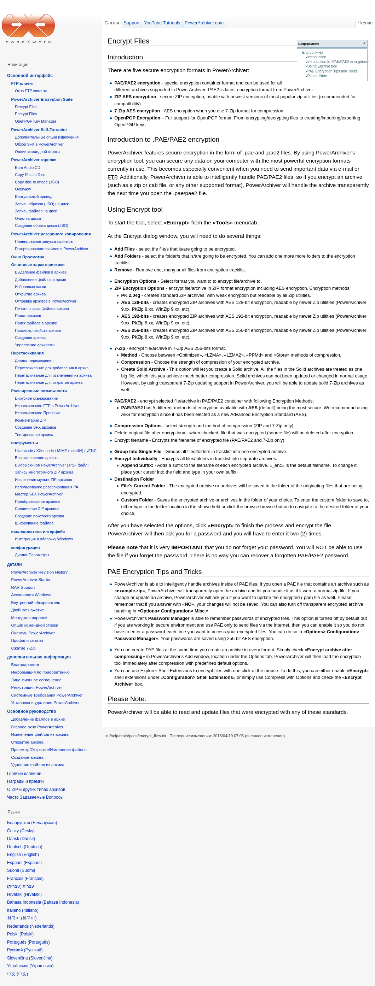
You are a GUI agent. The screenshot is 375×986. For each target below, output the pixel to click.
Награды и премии (25, 781)
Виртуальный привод (33, 196)
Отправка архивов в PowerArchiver (45, 301)
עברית (14, 886)
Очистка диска (28, 218)
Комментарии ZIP (30, 420)
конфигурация (25, 547)
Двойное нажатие (27, 610)
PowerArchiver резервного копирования (51, 234)
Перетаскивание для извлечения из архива (53, 375)
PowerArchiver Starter (30, 579)
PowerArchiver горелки (33, 160)
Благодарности (25, 665)
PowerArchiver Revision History (39, 572)
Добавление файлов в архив (40, 279)
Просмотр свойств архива (38, 330)
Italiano (30, 910)
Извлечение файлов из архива (39, 734)
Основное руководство (31, 711)
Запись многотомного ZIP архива (44, 472)
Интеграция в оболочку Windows (44, 539)
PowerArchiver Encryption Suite (42, 99)
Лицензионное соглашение (36, 680)
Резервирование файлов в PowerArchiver (51, 249)
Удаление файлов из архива (37, 765)
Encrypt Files (312, 52)
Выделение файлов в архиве (41, 272)
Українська (41, 965)
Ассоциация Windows (31, 595)
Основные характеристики (37, 265)
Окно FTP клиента (31, 91)
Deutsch (33, 846)
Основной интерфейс (30, 75)
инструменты (24, 443)
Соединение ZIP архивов (37, 508)
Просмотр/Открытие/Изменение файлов (48, 749)
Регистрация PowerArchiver (36, 687)
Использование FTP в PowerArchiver (47, 406)
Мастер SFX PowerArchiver (39, 494)
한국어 (28, 918)
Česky (27, 830)
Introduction (316, 57)
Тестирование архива (34, 435)
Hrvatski (32, 894)
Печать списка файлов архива (42, 308)
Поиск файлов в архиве (36, 323)
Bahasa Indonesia (60, 902)
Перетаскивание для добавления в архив (51, 368)
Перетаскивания (27, 353)
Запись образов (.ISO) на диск (42, 204)
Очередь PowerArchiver (32, 633)
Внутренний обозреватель (35, 602)
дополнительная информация (39, 657)
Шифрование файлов (34, 523)
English (31, 854)
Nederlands (42, 926)
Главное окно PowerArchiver (37, 727)
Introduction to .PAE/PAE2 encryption (337, 62)
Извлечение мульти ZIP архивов (43, 479)
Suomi (28, 870)
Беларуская (44, 822)
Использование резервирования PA (46, 487)
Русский (33, 949)
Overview (23, 189)
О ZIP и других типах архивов (36, 789)
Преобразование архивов (37, 501)
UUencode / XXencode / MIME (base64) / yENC (56, 450)
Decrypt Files (26, 107)
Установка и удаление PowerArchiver (45, 702)
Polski (26, 934)
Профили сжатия (27, 640)
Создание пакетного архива (39, 516)
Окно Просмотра (27, 257)
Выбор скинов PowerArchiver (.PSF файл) (51, 465)
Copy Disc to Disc (30, 174)
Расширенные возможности (39, 391)
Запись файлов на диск (36, 211)
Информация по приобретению (40, 672)
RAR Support (23, 587)
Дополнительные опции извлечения (47, 137)
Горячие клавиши (24, 773)
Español (32, 862)
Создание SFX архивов (35, 427)
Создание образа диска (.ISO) (41, 225)
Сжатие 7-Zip (23, 648)
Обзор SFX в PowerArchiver (39, 144)
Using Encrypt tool (322, 66)
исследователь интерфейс (38, 531)
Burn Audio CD (27, 167)
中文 (22, 974)
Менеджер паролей (29, 618)
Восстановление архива (36, 458)
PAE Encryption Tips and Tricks (332, 71)
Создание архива (30, 337)
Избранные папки (30, 286)
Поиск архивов (28, 315)
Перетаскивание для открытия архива (48, 382)
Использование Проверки (37, 413)
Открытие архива (30, 294)
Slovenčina (40, 958)
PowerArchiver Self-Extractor (39, 130)
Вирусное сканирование (36, 398)
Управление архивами (34, 345)
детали (14, 564)
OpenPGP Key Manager (35, 121)
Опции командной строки (37, 151)
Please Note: (317, 76)
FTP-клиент (22, 83)
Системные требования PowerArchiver (46, 695)
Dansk (28, 838)
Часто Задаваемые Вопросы (35, 797)
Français (34, 878)
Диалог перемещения (34, 360)
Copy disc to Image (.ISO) (37, 182)
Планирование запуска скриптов (44, 241)
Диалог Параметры (32, 555)
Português (38, 942)
